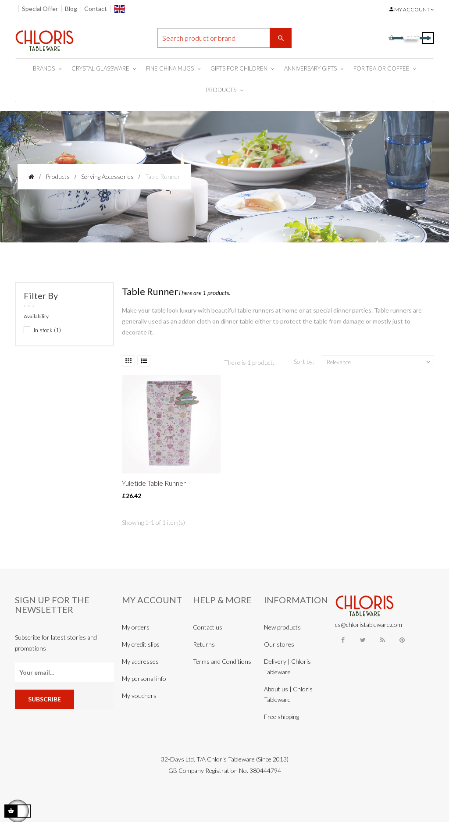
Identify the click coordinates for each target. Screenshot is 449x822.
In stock (47, 330)
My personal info (144, 678)
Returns (204, 644)
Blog (71, 8)
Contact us (207, 627)
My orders (136, 627)
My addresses (140, 661)
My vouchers (139, 695)
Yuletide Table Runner (154, 483)
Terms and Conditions (222, 661)
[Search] (224, 38)
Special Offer (40, 8)
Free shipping (281, 716)
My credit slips (141, 644)
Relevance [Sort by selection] (379, 362)
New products (282, 627)
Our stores (279, 644)
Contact (95, 8)
